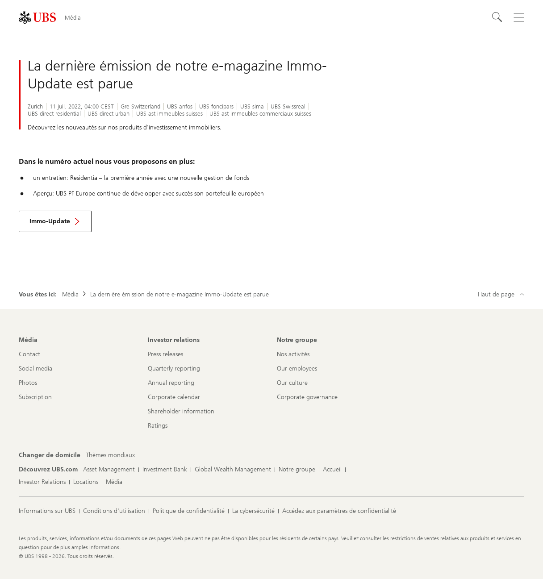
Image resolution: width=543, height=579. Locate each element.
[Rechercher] (497, 17)
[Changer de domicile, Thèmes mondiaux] (110, 455)
